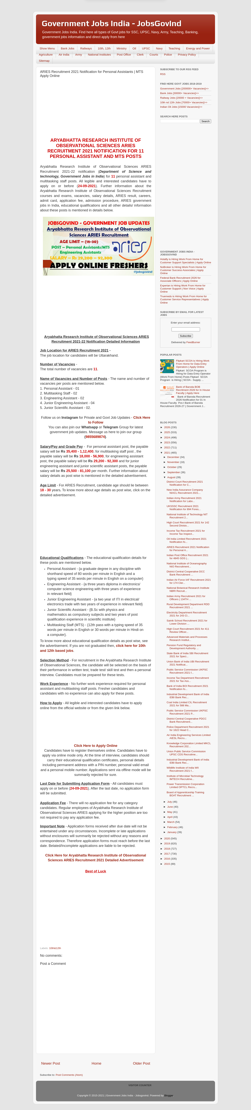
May (170, 812)
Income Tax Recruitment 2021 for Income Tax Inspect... (186, 532)
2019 (167, 843)
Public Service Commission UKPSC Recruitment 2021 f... (187, 671)
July (170, 801)
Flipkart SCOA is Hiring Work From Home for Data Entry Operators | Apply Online (192, 363)
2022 (167, 447)
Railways (86, 48)
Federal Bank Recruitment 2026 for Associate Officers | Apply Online (180, 279)
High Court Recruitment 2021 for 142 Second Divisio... (188, 524)
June (170, 806)
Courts (154, 54)
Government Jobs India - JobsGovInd (112, 23)
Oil (134, 48)
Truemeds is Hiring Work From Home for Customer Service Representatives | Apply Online (184, 299)
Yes (145, 12)
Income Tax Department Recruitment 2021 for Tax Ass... (188, 679)
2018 (167, 848)
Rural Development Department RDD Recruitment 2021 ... (188, 606)
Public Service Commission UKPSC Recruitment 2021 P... (187, 712)
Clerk (140, 54)
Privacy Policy (187, 54)
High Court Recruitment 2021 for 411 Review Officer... (188, 630)
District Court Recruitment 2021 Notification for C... (185, 483)
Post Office (124, 54)
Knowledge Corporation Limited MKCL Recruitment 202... (189, 745)
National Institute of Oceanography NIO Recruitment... (187, 565)
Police (168, 54)
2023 (167, 442)
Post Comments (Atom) (69, 1074)
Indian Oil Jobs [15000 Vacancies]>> (181, 106)
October (172, 467)
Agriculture (46, 54)
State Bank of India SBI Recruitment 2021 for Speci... (187, 655)
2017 (167, 853)
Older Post (141, 1063)
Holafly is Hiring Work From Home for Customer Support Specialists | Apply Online (185, 261)
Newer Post (50, 1063)
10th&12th (55, 948)
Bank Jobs (67, 48)
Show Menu (47, 48)
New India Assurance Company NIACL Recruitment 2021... (185, 491)
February (172, 827)
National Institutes (99, 54)
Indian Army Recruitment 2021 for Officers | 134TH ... (186, 598)
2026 (167, 427)
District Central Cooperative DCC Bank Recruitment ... (186, 573)
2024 (167, 437)
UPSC (146, 48)
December (173, 457)
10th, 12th (104, 48)
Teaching (174, 48)
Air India (64, 54)
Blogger (168, 1095)
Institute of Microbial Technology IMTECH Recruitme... (185, 778)
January (172, 832)
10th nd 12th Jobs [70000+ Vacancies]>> (183, 102)
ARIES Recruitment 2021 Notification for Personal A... (188, 549)
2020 (167, 838)
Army (78, 54)
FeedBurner (193, 342)
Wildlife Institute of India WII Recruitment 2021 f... (183, 769)
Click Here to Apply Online (95, 746)
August (171, 477)
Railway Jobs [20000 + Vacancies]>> (181, 97)
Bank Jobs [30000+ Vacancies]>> (179, 93)
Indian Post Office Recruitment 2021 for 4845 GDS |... (187, 557)
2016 (167, 858)
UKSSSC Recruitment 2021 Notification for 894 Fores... (184, 508)
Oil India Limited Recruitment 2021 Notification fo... (187, 540)
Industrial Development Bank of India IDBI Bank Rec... (188, 696)
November (173, 462)
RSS (163, 74)
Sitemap (44, 60)
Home (96, 1063)
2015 (167, 863)
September (174, 472)
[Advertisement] (95, 109)
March (171, 822)
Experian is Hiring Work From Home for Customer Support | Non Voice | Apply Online (182, 288)
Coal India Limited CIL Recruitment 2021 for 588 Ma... (187, 704)
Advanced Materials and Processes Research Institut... (187, 638)
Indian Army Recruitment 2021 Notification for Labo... (184, 500)
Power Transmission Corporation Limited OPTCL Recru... (185, 786)
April (170, 817)
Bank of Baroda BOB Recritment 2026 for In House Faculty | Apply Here (193, 389)
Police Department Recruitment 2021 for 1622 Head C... (188, 728)
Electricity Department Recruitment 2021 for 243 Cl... (187, 614)
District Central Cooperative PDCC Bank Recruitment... (187, 720)
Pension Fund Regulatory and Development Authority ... (184, 647)
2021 (167, 452)
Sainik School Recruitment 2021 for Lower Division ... (187, 622)
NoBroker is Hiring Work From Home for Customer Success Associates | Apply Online (183, 270)
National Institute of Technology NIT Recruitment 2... (187, 516)
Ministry (122, 48)
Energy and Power (198, 48)
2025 (167, 432)
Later (106, 12)
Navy (159, 48)
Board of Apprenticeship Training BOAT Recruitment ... (185, 794)
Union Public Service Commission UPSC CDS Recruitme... (186, 753)
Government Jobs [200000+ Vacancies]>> (184, 88)
